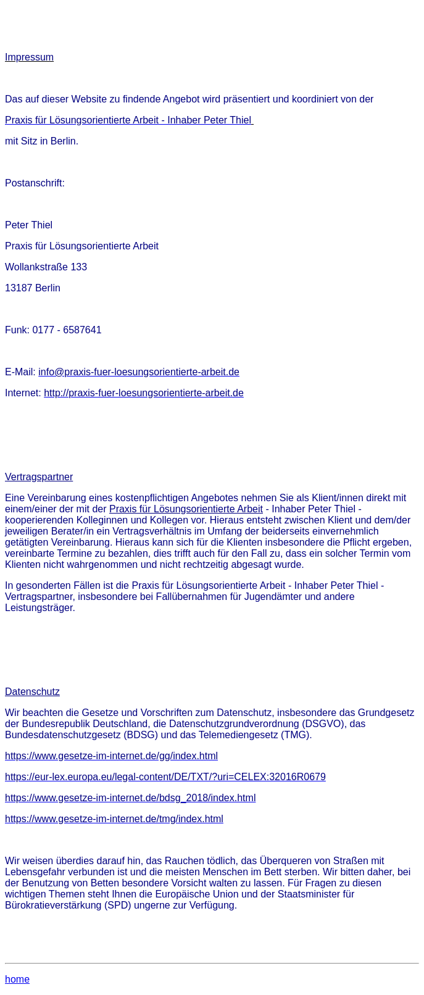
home (17, 979)
